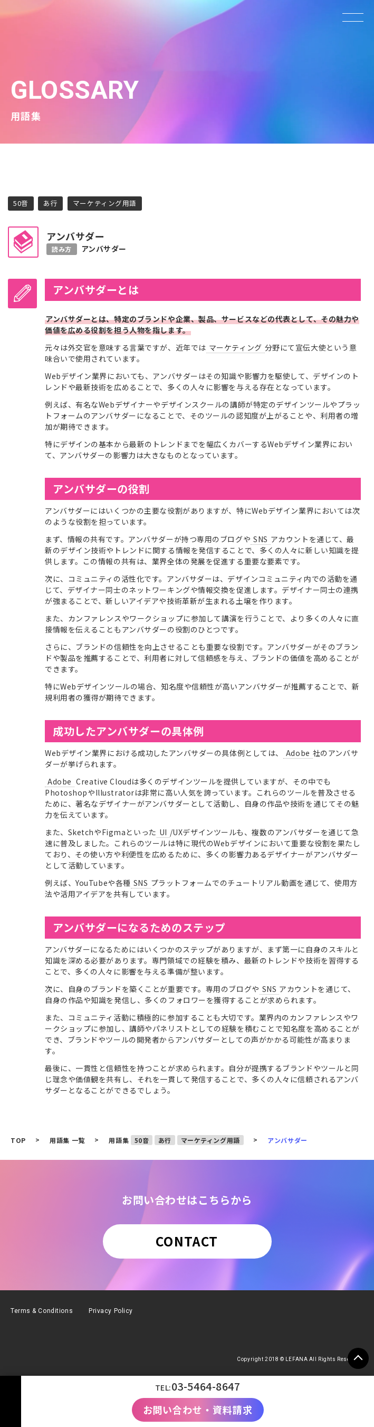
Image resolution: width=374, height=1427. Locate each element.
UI (163, 832)
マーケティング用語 (105, 203)
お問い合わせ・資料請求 (198, 1409)
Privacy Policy (111, 1311)
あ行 (50, 203)
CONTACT (187, 1241)
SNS (260, 539)
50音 (20, 203)
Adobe (298, 753)
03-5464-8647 (206, 1386)
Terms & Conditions (42, 1311)
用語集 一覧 (67, 1140)
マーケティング (235, 347)
